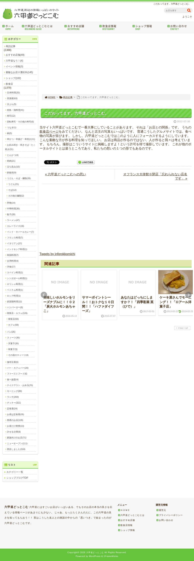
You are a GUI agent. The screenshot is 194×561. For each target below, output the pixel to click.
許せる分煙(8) (14, 432)
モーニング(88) (14, 391)
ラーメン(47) (13, 220)
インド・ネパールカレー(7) (20, 232)
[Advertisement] (116, 64)
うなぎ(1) (11, 127)
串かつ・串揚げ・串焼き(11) (21, 139)
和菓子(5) (12, 349)
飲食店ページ (49, 131)
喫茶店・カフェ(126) (17, 313)
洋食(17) (11, 266)
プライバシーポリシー (169, 515)
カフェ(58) (13, 325)
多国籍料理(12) (14, 301)
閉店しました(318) (16, 449)
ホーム (10, 27)
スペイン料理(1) (15, 272)
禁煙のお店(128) (15, 420)
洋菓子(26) (13, 343)
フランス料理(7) (15, 237)
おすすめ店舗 (80, 27)
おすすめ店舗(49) (15, 54)
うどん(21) (13, 184)
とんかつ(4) (12, 155)
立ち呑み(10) (13, 166)
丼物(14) (11, 203)
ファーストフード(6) (17, 373)
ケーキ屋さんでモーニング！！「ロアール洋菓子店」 (175, 302)
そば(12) (12, 190)
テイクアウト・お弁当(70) (20, 385)
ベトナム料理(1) (15, 290)
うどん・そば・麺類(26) (19, 178)
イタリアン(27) (14, 243)
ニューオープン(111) (17, 443)
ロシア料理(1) (14, 296)
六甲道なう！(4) (14, 60)
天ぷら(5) (11, 104)
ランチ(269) (13, 397)
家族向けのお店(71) (16, 437)
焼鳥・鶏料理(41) (15, 110)
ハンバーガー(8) (15, 307)
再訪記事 (66, 97)
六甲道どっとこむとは (41, 27)
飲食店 (9, 84)
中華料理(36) (13, 208)
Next (188, 295)
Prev (44, 295)
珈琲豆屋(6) (12, 362)
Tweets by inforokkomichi (57, 254)
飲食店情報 (114, 27)
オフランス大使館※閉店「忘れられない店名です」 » (155, 176)
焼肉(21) (11, 161)
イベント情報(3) (14, 66)
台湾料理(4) (12, 261)
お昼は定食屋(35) (15, 414)
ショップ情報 (148, 27)
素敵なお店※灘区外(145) (19, 72)
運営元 (161, 510)
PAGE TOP (181, 328)
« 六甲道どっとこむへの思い (65, 174)
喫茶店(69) (13, 319)
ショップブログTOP (17, 477)
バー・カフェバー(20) (18, 368)
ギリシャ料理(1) (15, 284)
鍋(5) (9, 133)
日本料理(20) (13, 92)
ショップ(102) (13, 78)
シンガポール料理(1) (17, 278)
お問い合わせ (180, 27)
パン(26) (11, 332)
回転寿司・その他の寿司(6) (20, 121)
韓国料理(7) (12, 255)
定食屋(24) (12, 408)
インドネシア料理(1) (17, 249)
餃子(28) (11, 214)
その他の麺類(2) (16, 196)
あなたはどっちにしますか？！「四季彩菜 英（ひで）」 (137, 302)
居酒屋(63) (12, 98)
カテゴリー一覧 (14, 472)
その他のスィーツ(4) (18, 355)
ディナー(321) (14, 403)
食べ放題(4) (12, 379)
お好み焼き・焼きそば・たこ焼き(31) (20, 147)
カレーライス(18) (15, 226)
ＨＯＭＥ (124, 510)
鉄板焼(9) (11, 172)
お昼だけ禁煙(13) (15, 426)
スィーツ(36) (13, 337)
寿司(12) (11, 116)
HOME (49, 97)
